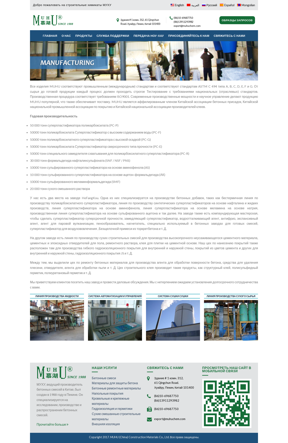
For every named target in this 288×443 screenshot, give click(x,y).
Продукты (83, 35)
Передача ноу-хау (149, 35)
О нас (66, 35)
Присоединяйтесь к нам (188, 35)
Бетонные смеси (104, 378)
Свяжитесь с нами (229, 35)
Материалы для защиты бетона (115, 383)
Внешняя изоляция (106, 424)
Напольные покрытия (107, 393)
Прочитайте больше (52, 424)
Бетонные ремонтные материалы (116, 388)
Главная (50, 35)
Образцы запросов (237, 20)
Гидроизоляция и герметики (112, 408)
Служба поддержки (113, 35)
